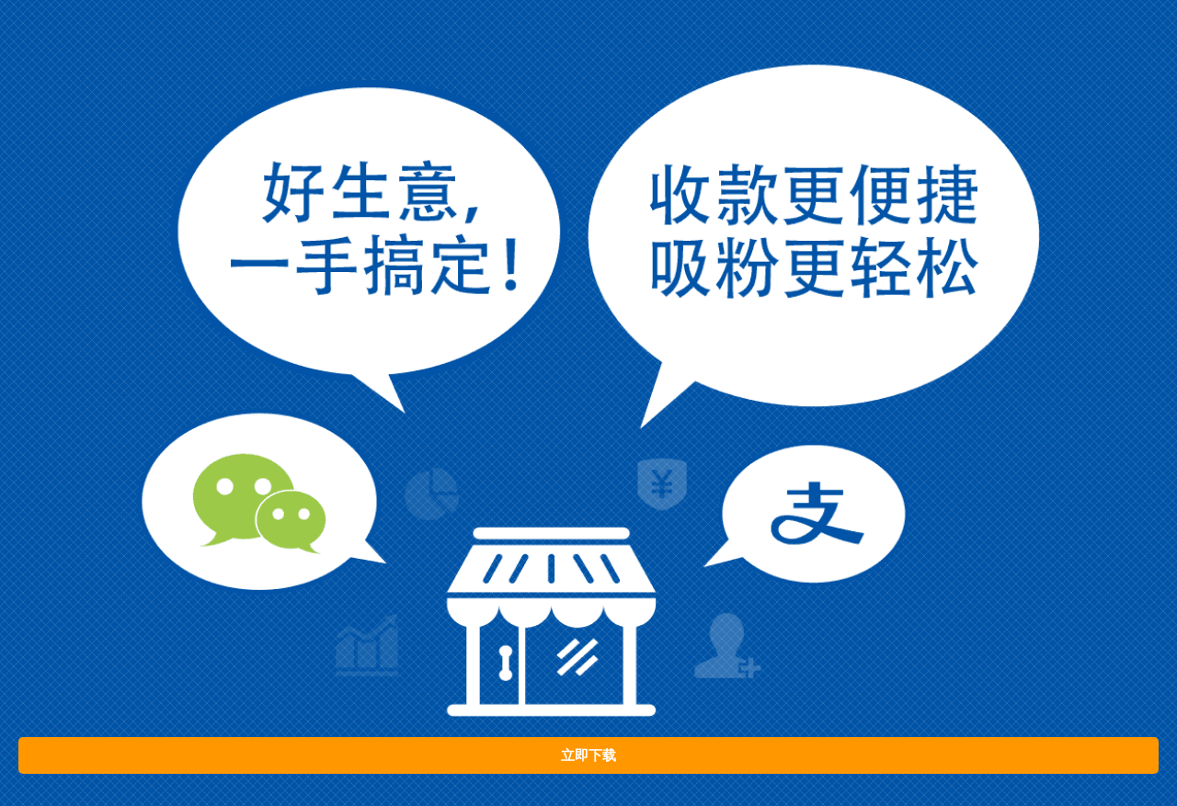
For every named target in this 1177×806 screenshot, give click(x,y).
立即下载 (588, 755)
